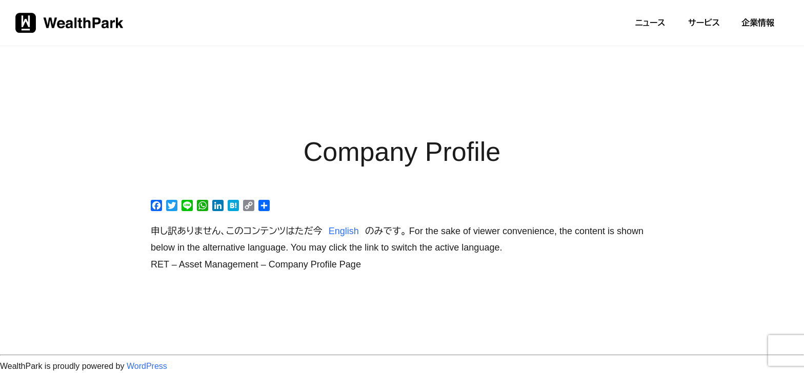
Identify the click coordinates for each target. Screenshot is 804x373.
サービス (704, 22)
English (344, 231)
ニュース (650, 22)
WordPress (147, 366)
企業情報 (757, 22)
